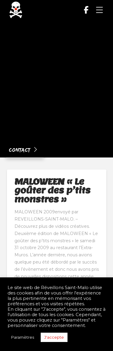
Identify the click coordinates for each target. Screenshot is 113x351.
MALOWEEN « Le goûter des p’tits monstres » (52, 190)
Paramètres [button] (22, 337)
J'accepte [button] (54, 337)
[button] (99, 9)
